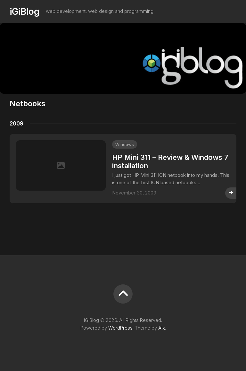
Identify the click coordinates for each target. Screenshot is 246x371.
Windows (124, 144)
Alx (161, 328)
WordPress (120, 328)
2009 (16, 123)
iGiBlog (24, 11)
